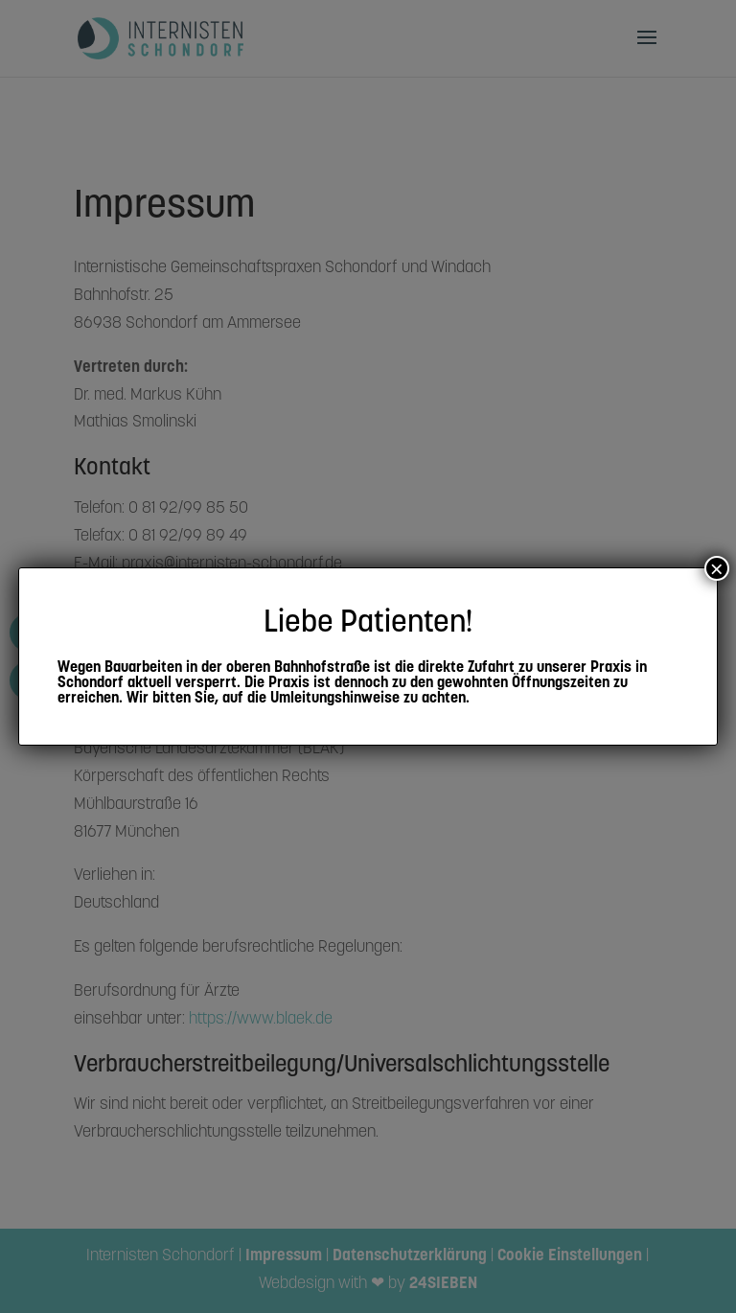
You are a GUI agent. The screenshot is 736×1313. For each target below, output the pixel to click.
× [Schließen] (717, 568)
